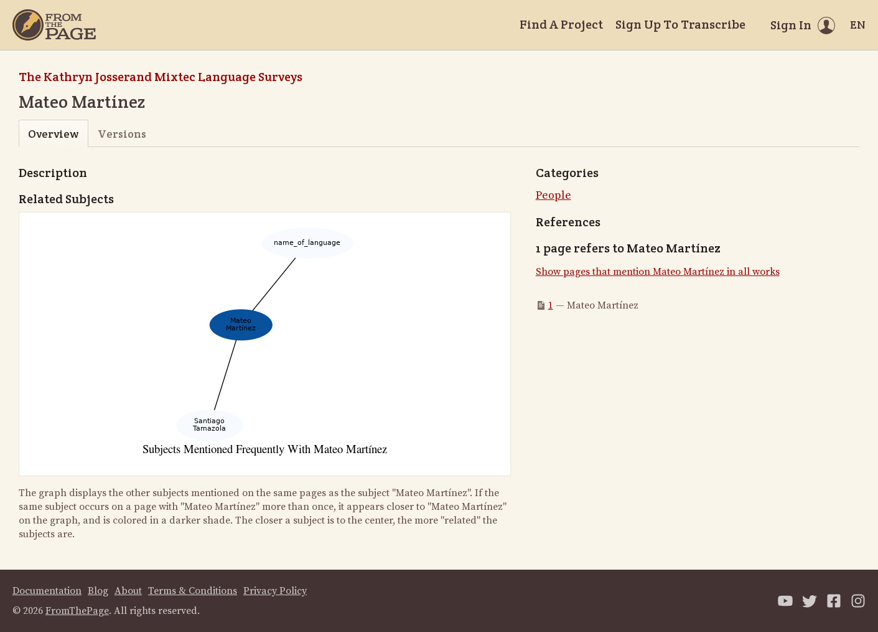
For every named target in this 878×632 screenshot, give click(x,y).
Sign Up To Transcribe (680, 24)
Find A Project (561, 24)
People (553, 195)
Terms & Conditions (192, 591)
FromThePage (77, 611)
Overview (53, 134)
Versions (122, 134)
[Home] (54, 25)
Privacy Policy (275, 591)
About (128, 591)
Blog (98, 591)
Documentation (47, 591)
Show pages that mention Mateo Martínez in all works (658, 272)
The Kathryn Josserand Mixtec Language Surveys (160, 77)
